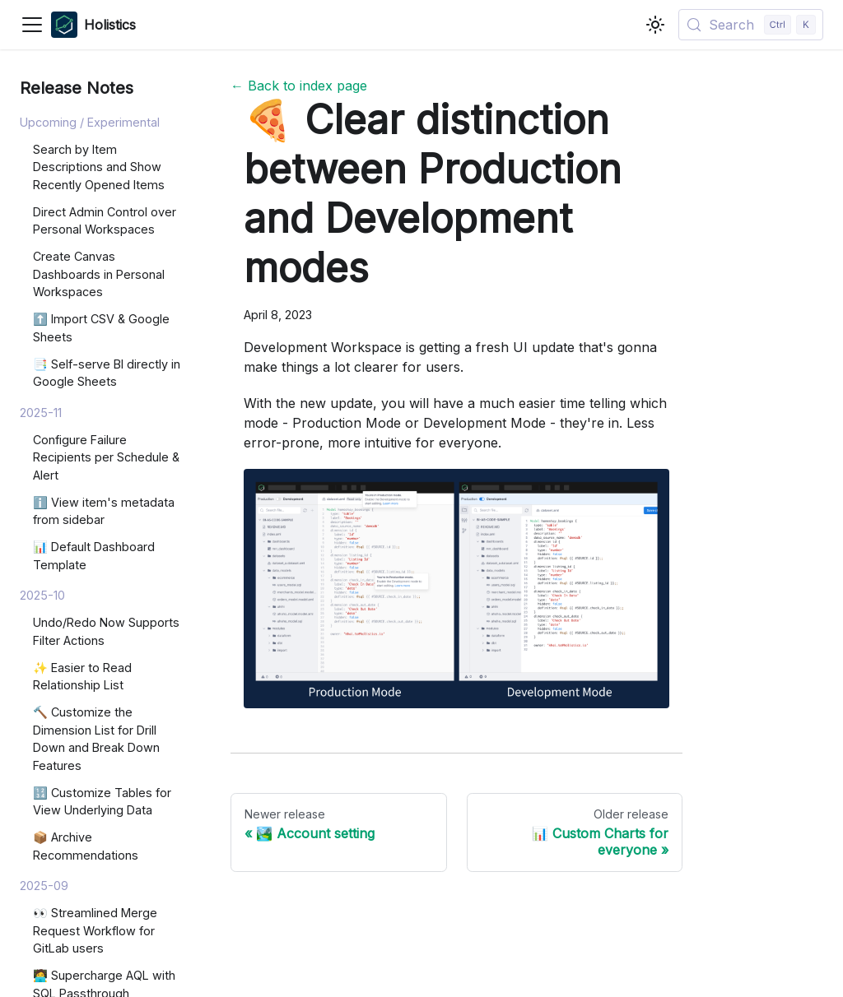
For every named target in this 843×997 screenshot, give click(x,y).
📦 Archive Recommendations (85, 846)
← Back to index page (299, 85)
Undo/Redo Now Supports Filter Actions (106, 631)
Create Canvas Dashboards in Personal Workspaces (99, 274)
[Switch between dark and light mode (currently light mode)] (655, 25)
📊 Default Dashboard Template (94, 556)
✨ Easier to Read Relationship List (82, 677)
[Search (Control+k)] (750, 24)
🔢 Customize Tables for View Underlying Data (102, 802)
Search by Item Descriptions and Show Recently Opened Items (99, 167)
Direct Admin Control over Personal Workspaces (104, 221)
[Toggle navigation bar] (32, 24)
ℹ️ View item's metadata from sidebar (104, 511)
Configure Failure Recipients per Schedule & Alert (106, 457)
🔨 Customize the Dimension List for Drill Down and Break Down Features (96, 738)
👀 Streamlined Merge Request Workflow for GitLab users (95, 930)
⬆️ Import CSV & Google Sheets (101, 328)
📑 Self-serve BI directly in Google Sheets (106, 373)
